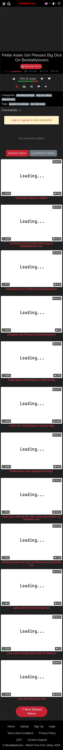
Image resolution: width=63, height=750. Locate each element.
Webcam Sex (8, 99)
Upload (24, 726)
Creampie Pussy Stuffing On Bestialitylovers (31, 289)
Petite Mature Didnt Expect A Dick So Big (31, 380)
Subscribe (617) (31, 66)
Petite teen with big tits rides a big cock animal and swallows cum (31, 518)
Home (11, 726)
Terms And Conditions (20, 733)
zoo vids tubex (38, 104)
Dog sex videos (43, 95)
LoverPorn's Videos (43, 153)
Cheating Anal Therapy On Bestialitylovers (31, 334)
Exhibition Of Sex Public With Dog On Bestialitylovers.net (31, 244)
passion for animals (18, 104)
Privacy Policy (47, 733)
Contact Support (37, 739)
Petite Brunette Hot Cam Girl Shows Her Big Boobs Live (31, 563)
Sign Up (39, 726)
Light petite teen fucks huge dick (31, 608)
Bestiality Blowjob (25, 95)
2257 (19, 739)
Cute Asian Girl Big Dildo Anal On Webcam (31, 653)
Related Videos (17, 153)
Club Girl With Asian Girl (31, 699)
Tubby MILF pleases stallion (31, 198)
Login (52, 726)
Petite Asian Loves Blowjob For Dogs (31, 471)
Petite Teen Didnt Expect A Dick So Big (31, 425)
